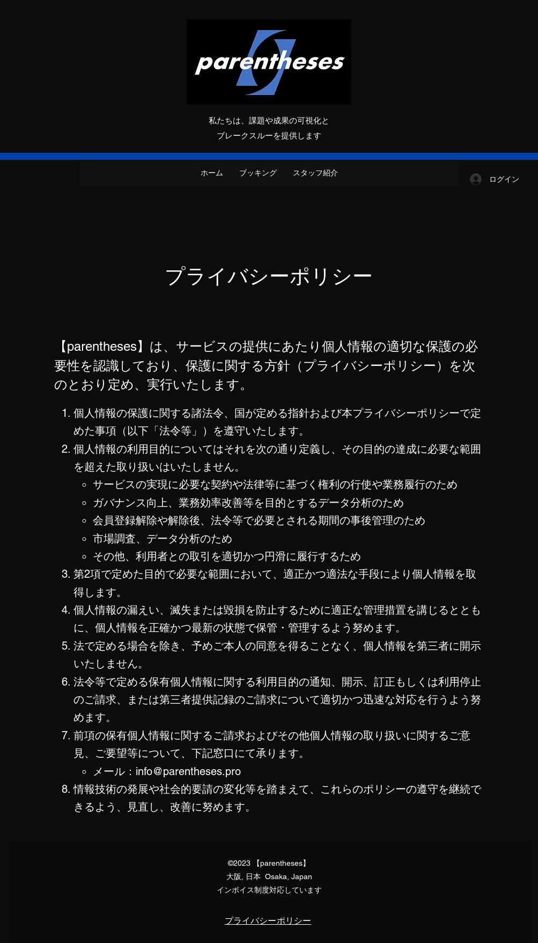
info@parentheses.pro (188, 771)
